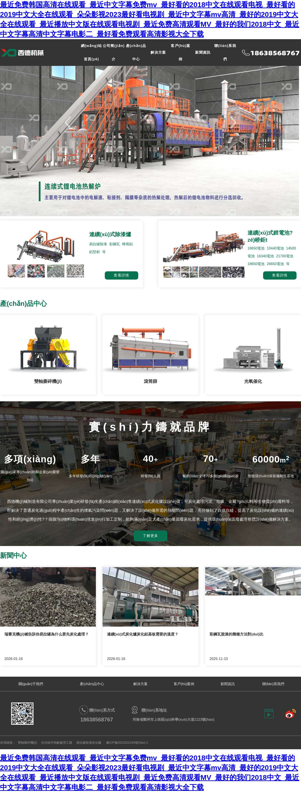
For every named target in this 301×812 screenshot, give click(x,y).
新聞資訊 (202, 52)
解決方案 (158, 52)
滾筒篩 (150, 381)
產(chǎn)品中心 (92, 684)
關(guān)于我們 (31, 684)
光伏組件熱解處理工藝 (56, 742)
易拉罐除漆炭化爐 (88, 742)
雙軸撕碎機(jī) (48, 381)
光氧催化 (253, 381)
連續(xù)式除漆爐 (110, 234)
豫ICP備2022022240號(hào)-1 (127, 742)
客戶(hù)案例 (184, 684)
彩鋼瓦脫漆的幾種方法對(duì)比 (236, 634)
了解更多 (150, 536)
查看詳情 (121, 275)
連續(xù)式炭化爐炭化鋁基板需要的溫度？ (142, 634)
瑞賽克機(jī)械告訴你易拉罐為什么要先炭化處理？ (46, 634)
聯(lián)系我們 (273, 684)
